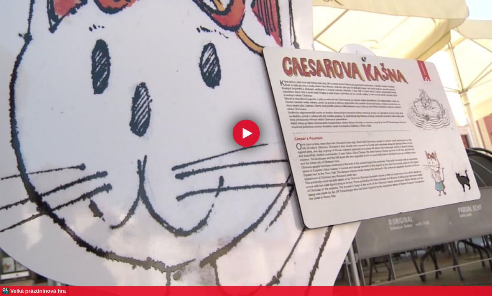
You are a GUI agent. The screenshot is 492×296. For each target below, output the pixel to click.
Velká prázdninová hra (38, 291)
